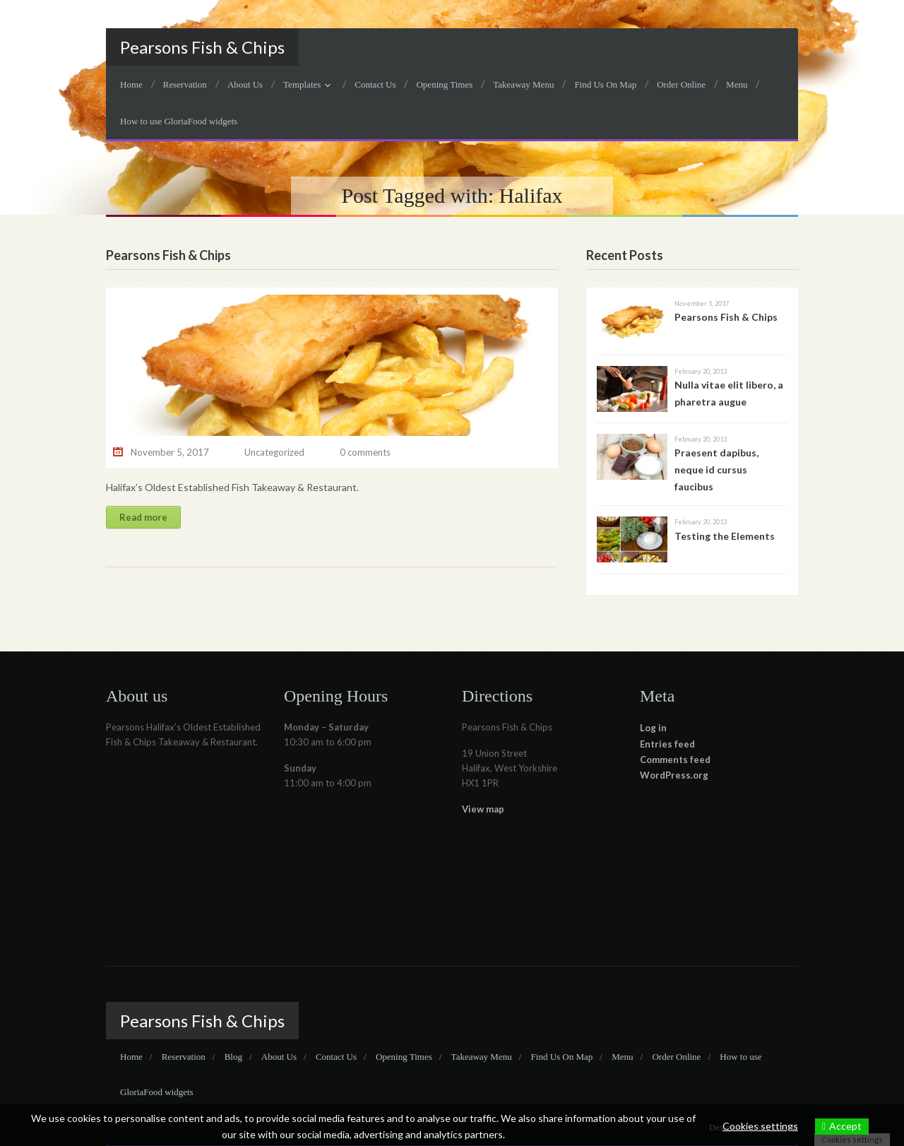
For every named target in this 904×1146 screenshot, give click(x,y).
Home (131, 84)
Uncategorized (274, 452)
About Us (245, 84)
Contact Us (375, 84)
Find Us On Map (605, 84)
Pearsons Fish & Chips (202, 47)
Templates (302, 84)
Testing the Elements (724, 536)
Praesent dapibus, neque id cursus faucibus (716, 469)
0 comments (365, 452)
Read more (143, 517)
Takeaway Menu (523, 84)
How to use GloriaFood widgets (178, 121)
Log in (653, 727)
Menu (736, 84)
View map (483, 809)
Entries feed (667, 744)
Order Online (681, 84)
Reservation (185, 84)
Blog (233, 1056)
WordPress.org (674, 775)
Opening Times (444, 84)
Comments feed (675, 759)
